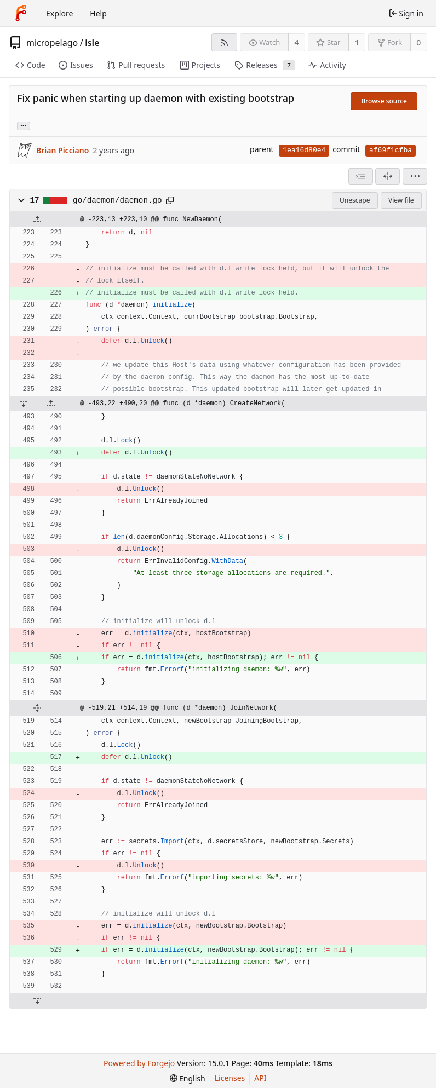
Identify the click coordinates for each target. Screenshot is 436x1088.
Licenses (230, 1078)
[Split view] (387, 176)
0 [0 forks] (418, 42)
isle (92, 42)
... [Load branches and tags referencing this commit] (23, 125)
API (260, 1078)
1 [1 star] (357, 42)
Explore (59, 13)
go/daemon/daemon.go (117, 200)
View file (401, 200)
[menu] (415, 176)
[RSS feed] (224, 42)
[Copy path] (169, 200)
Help (98, 13)
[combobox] (360, 176)
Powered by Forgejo (139, 1063)
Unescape (355, 200)
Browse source (384, 101)
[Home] (20, 13)
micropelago (52, 42)
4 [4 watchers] (297, 42)
